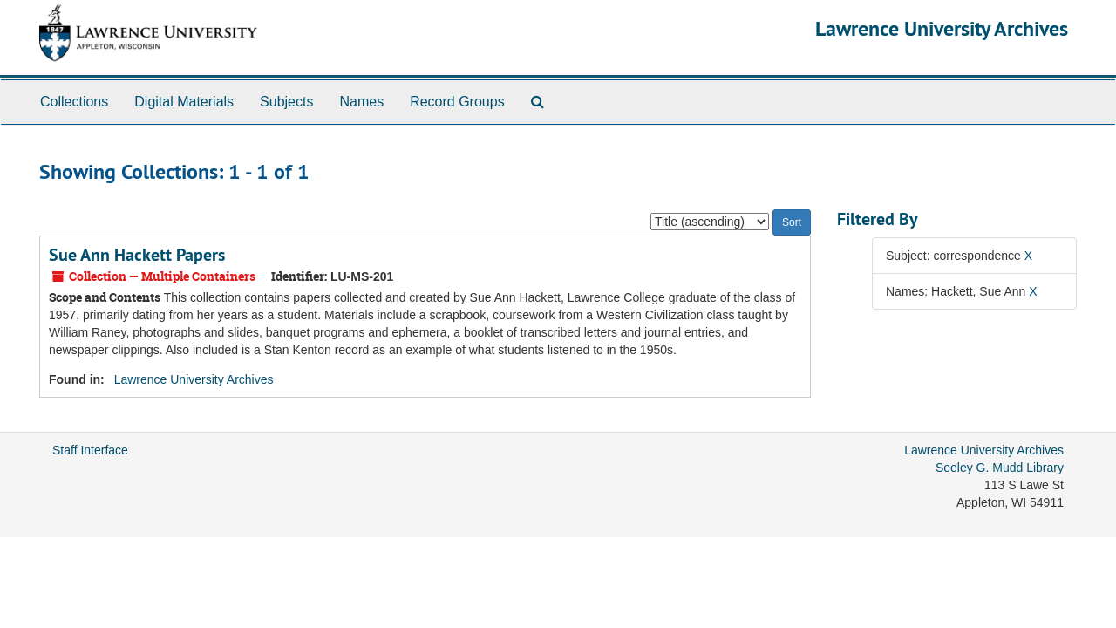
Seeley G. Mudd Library (1000, 467)
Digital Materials (184, 101)
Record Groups (457, 101)
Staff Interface (90, 450)
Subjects (286, 101)
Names (361, 101)
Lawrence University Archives (941, 28)
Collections (74, 101)
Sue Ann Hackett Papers (137, 254)
